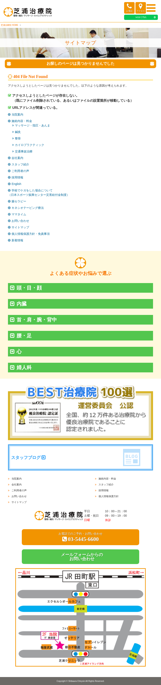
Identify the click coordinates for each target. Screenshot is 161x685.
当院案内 (17, 114)
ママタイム (19, 214)
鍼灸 (18, 132)
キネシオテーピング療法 (28, 207)
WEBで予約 (140, 17)
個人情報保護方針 (109, 496)
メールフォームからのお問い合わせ (82, 556)
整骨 (18, 138)
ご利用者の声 (20, 171)
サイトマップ (20, 227)
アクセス (140, 7)
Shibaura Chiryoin (76, 681)
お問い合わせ (20, 220)
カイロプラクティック (29, 145)
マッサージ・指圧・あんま (32, 125)
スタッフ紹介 (20, 164)
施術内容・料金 (22, 121)
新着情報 (17, 240)
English (16, 184)
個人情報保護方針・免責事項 (31, 233)
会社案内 (17, 158)
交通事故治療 (23, 151)
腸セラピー (19, 201)
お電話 (129, 7)
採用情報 (17, 177)
